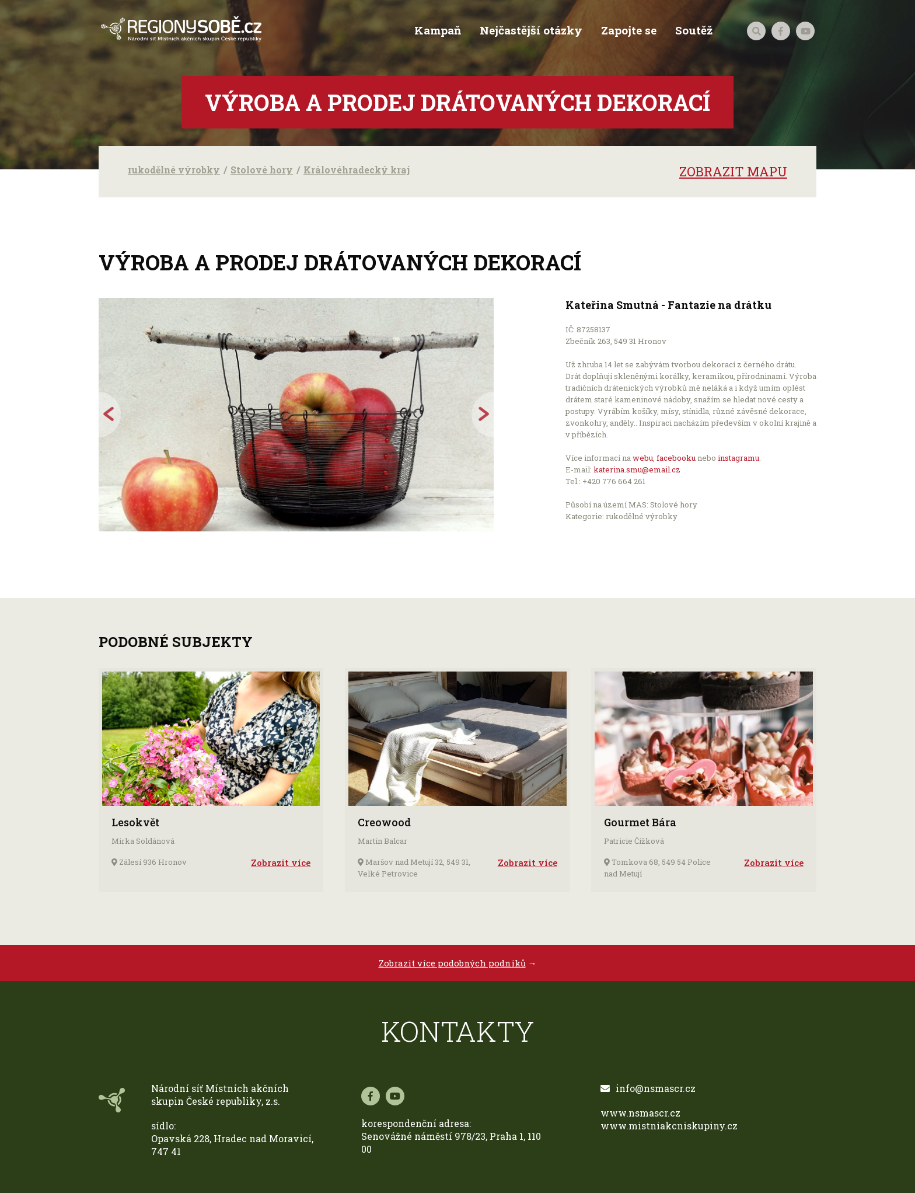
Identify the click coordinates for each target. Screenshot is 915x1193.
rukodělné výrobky (174, 170)
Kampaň (436, 30)
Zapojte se (627, 30)
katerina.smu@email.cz (636, 469)
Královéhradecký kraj (356, 170)
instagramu (738, 458)
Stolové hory (262, 170)
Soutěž (692, 30)
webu (643, 458)
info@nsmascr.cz (648, 1088)
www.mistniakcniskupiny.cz (669, 1125)
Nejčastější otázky (530, 30)
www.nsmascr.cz (640, 1113)
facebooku (676, 458)
